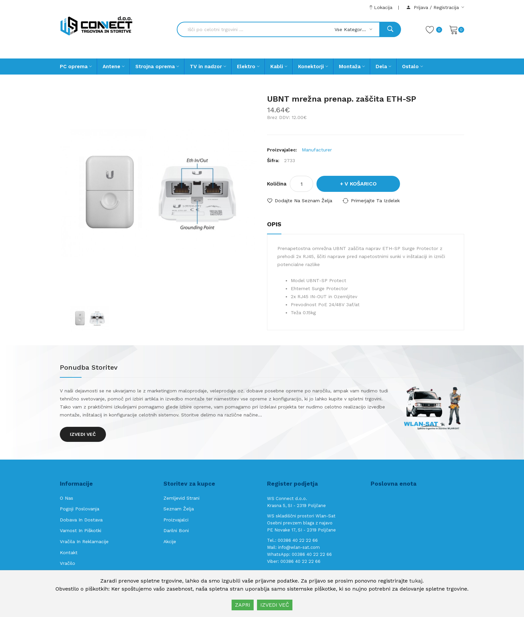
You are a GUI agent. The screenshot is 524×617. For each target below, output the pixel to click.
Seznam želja (178, 508)
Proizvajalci (175, 519)
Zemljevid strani (181, 498)
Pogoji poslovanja (79, 508)
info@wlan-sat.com (299, 547)
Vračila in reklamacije (84, 541)
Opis (274, 224)
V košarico (361, 183)
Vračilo (67, 563)
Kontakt (69, 552)
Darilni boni (176, 530)
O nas (66, 498)
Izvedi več (83, 434)
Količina (276, 184)
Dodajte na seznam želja (303, 200)
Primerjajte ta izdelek (375, 200)
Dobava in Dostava (81, 519)
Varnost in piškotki (80, 530)
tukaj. (416, 581)
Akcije (169, 541)
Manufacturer (317, 149)
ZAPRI (242, 605)
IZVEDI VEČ (274, 605)
